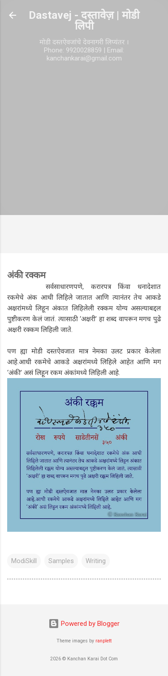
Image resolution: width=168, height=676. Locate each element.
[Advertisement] (84, 160)
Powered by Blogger (84, 624)
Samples (61, 561)
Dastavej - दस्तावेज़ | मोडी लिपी (84, 20)
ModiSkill (24, 561)
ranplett (103, 641)
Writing (96, 561)
